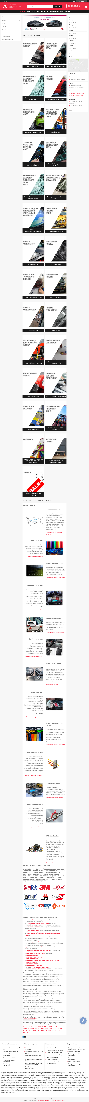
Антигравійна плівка (33, 66)
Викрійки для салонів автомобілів (9, 1064)
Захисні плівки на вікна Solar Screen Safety (33, 98)
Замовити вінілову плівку (35, 556)
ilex (36, 1019)
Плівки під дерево (33, 330)
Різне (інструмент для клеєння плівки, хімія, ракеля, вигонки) (33, 362)
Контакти (44, 11)
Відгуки (4, 23)
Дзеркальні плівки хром (56, 231)
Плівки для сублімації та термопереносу (54, 1062)
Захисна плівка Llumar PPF (11, 1051)
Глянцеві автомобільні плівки (33, 132)
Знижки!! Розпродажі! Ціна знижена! (33, 494)
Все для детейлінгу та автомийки (56, 396)
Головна (22, 11)
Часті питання (6, 36)
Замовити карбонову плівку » (34, 656)
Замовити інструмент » (53, 863)
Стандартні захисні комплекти (9, 1060)
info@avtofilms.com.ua (77, 95)
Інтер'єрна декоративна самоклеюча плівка (56, 461)
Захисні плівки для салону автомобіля (55, 164)
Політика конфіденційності (58, 1100)
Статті (4, 29)
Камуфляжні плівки (55, 297)
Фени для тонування (74, 1061)
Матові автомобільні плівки (56, 99)
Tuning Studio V (29, 1019)
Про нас (36, 11)
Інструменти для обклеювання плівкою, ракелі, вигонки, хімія (77, 1048)
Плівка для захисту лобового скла (55, 197)
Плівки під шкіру (55, 330)
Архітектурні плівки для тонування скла (56, 131)
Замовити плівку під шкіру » (34, 717)
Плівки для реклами (33, 429)
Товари (29, 11)
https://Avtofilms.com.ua (77, 93)
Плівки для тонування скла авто (55, 66)
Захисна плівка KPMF (9, 1058)
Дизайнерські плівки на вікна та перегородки (56, 428)
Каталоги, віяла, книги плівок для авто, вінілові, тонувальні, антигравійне (33, 461)
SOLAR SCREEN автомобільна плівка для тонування (33, 1063)
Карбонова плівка (56, 264)
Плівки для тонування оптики (33, 297)
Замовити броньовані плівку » (55, 632)
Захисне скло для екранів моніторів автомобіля (33, 164)
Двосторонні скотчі (33, 396)
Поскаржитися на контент (44, 1100)
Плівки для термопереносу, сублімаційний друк (56, 362)
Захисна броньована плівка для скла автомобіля (33, 197)
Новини (67, 11)
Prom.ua (53, 1098)
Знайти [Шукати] (56, 6)
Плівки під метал (33, 264)
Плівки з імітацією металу (54, 1052)
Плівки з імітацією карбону (54, 1055)
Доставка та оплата (56, 11)
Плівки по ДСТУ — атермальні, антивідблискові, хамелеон (33, 230)
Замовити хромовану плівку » (55, 798)
